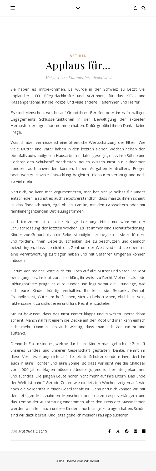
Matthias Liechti (32, 431)
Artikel (78, 55)
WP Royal (91, 461)
